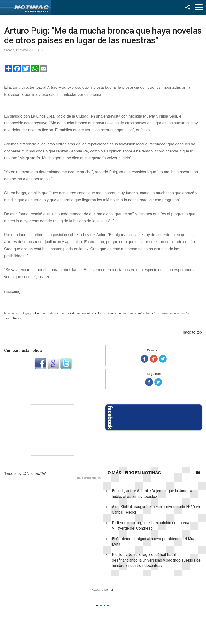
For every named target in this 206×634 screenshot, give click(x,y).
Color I (97, 605)
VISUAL (109, 590)
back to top (192, 332)
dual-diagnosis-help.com (89, 478)
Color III (104, 605)
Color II (101, 605)
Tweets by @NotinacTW (25, 474)
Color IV (108, 605)
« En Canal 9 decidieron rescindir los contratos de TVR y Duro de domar (79, 313)
